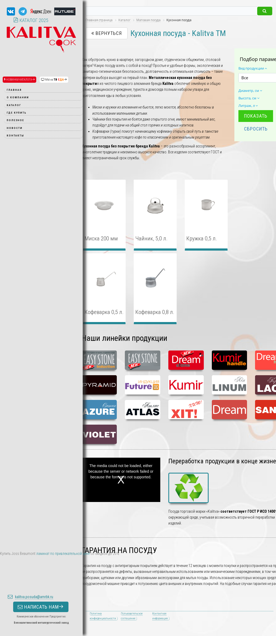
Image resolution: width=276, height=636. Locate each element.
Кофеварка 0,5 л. (104, 312)
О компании (18, 97)
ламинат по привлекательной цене (63, 553)
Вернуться (106, 33)
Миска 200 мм (101, 238)
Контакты (15, 135)
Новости (15, 128)
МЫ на (54, 79)
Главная (14, 89)
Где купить (17, 112)
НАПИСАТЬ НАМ (41, 573)
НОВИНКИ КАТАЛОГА (19, 79)
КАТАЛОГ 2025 (30, 20)
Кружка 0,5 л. (201, 238)
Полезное (15, 120)
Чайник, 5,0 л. (151, 238)
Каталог (14, 105)
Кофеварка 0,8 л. (154, 312)
